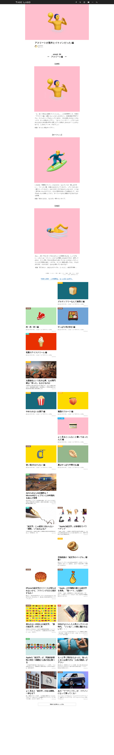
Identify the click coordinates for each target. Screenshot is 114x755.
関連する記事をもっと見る (57, 704)
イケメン (64, 274)
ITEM (27, 334)
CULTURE (28, 308)
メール (63, 273)
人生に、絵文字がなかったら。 (73, 274)
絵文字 (77, 273)
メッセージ (52, 273)
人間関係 (47, 273)
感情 (59, 273)
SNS (56, 273)
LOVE (59, 606)
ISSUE (27, 474)
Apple (67, 273)
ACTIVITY (60, 283)
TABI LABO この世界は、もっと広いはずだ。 (57, 279)
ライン (74, 273)
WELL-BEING (61, 418)
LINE (70, 273)
